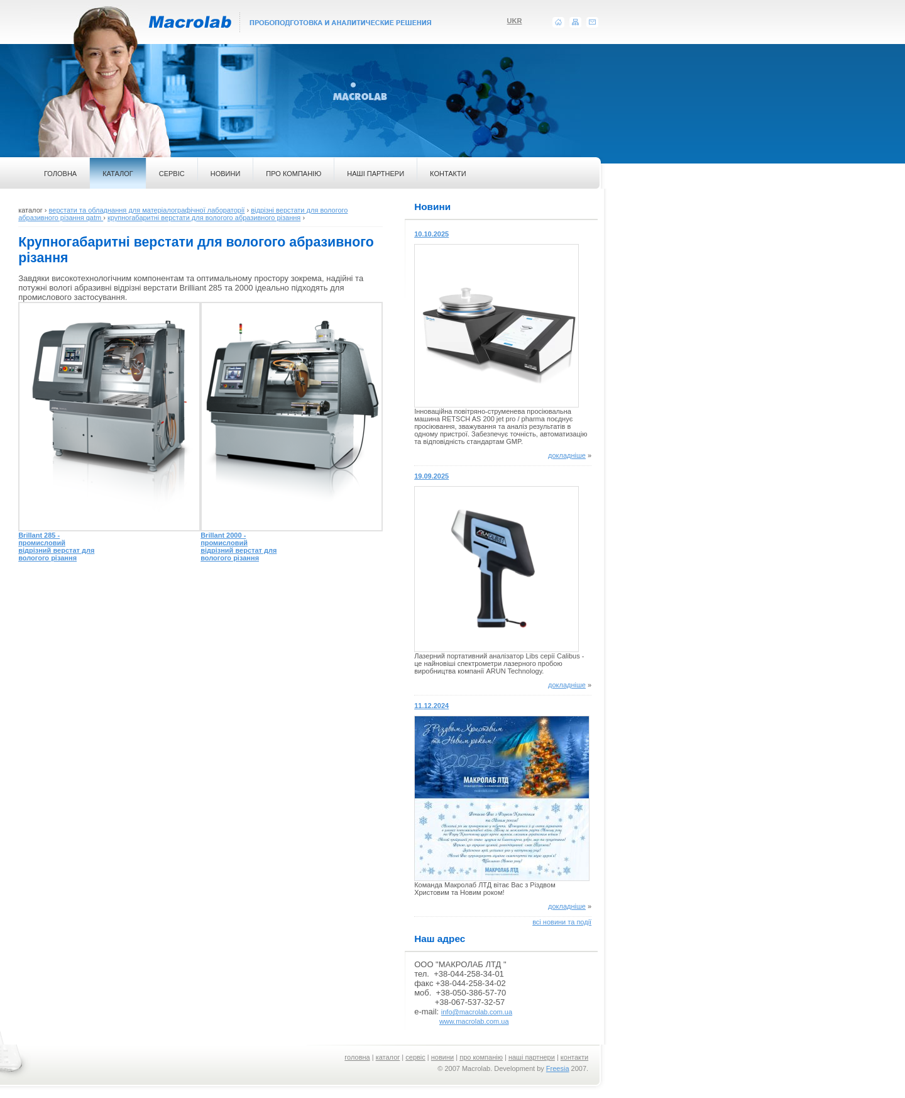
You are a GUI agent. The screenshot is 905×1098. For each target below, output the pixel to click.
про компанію (481, 1057)
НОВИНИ (226, 173)
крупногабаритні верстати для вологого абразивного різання (203, 217)
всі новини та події (561, 922)
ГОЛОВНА (60, 173)
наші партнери (531, 1057)
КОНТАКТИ (448, 173)
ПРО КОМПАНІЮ (293, 173)
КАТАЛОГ (117, 173)
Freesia (557, 1068)
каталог (388, 1057)
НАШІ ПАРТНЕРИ (375, 173)
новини (442, 1057)
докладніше (567, 455)
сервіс (415, 1057)
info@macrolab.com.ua (476, 1012)
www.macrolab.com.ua (474, 1021)
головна (357, 1057)
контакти (574, 1057)
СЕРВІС (172, 173)
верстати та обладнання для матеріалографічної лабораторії (147, 210)
